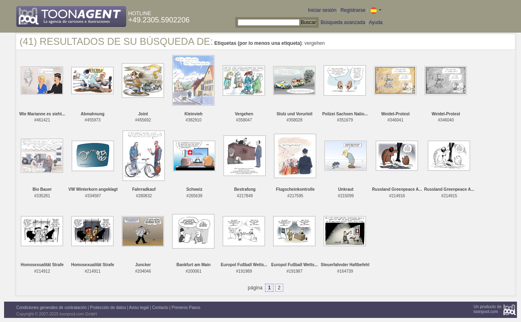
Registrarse (352, 10)
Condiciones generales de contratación (51, 307)
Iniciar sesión (322, 10)
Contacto (160, 307)
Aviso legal (139, 307)
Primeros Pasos (186, 307)
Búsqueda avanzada (343, 22)
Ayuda (376, 22)
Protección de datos (108, 307)
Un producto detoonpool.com (487, 309)
